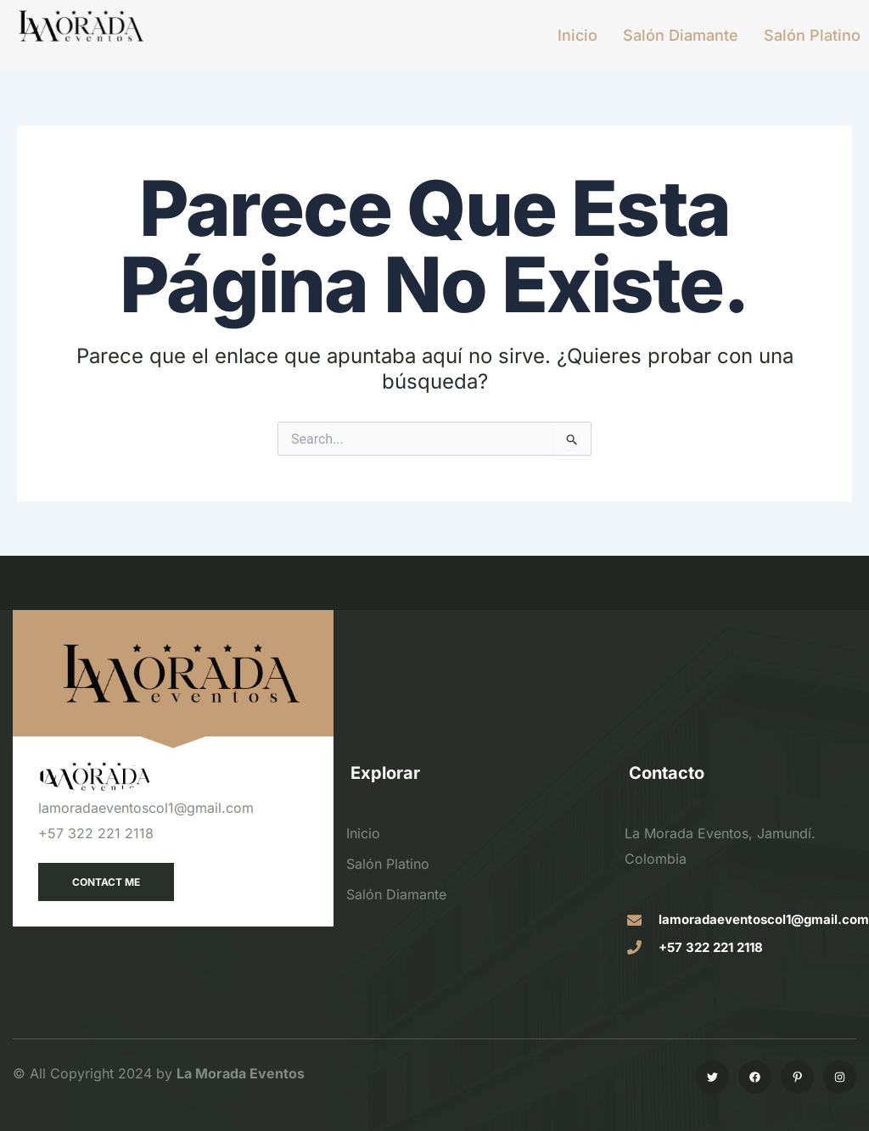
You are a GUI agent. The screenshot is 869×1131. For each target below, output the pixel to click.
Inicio (577, 35)
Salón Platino (812, 35)
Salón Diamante (680, 35)
